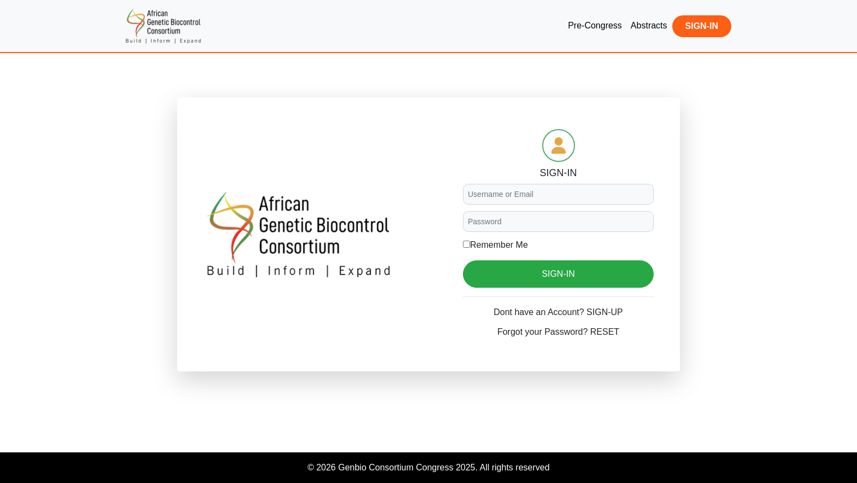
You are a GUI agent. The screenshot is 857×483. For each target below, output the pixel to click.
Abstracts (649, 25)
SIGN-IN (701, 26)
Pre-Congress (595, 25)
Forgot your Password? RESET (558, 331)
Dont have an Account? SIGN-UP (558, 312)
